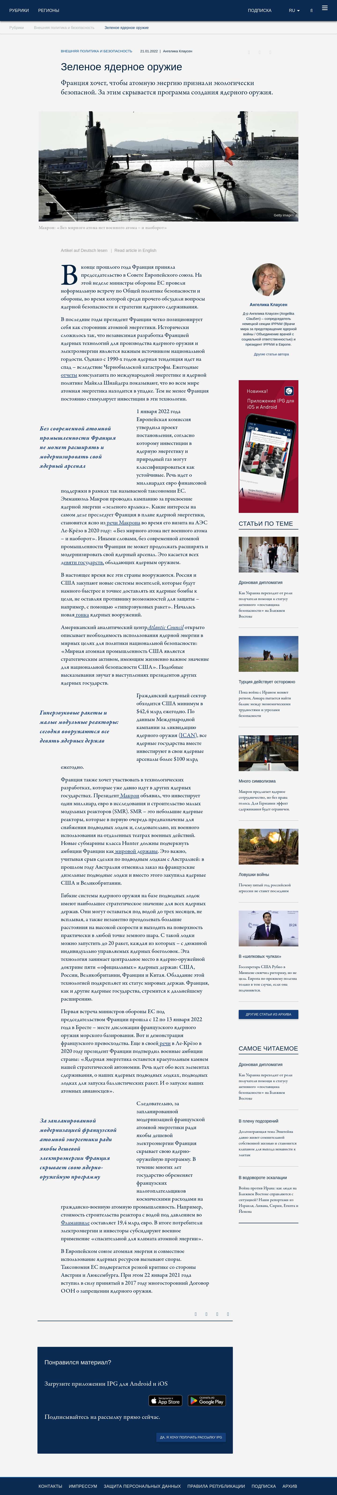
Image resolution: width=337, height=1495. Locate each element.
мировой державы (136, 851)
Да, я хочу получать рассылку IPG (191, 1437)
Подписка (264, 1486)
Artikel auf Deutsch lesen (84, 250)
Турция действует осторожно (267, 682)
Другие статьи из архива (268, 1014)
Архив (289, 1486)
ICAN (187, 735)
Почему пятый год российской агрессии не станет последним (265, 888)
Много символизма (257, 781)
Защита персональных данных (142, 1486)
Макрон (129, 796)
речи (164, 1043)
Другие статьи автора (271, 354)
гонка (82, 615)
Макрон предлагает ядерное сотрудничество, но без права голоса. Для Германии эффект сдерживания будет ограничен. (264, 800)
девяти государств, (82, 562)
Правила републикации (216, 1486)
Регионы (48, 10)
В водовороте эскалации (263, 1177)
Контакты (50, 1486)
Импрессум (83, 1486)
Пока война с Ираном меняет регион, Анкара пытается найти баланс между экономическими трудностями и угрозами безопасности (265, 704)
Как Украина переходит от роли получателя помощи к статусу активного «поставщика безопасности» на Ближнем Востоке (266, 604)
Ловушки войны (254, 874)
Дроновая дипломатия (260, 582)
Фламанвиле (75, 1223)
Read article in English (135, 250)
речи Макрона (123, 523)
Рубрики (19, 10)
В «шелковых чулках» (260, 956)
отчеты (69, 375)
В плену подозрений (258, 1121)
